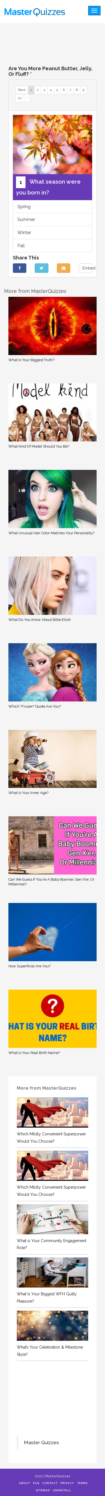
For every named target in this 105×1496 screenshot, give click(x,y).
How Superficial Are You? (29, 966)
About (24, 1483)
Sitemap (43, 1490)
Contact (50, 1483)
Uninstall (62, 1490)
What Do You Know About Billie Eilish (39, 620)
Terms (82, 1483)
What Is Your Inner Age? (28, 793)
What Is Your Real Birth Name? (34, 1053)
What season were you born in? (48, 186)
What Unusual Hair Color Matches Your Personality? (51, 533)
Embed (87, 268)
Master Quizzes (41, 1442)
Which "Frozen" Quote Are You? (34, 706)
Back (22, 90)
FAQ (36, 1483)
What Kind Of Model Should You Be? (38, 446)
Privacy (67, 1483)
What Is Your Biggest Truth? (31, 360)
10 (20, 98)
